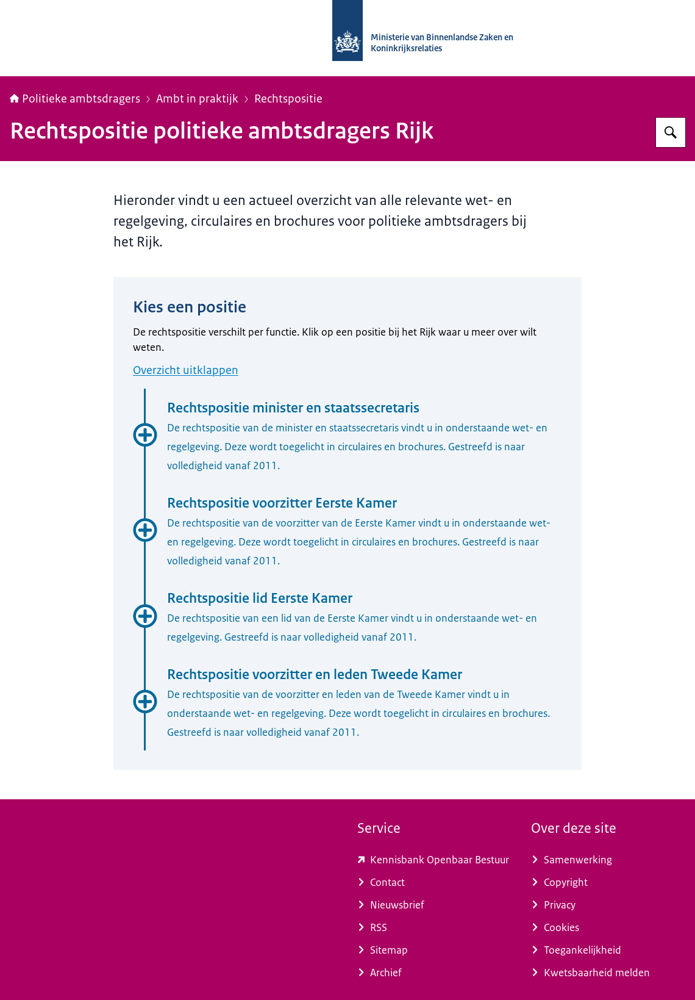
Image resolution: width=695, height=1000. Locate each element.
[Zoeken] (670, 132)
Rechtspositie (288, 99)
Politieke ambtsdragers (75, 99)
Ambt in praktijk (197, 99)
